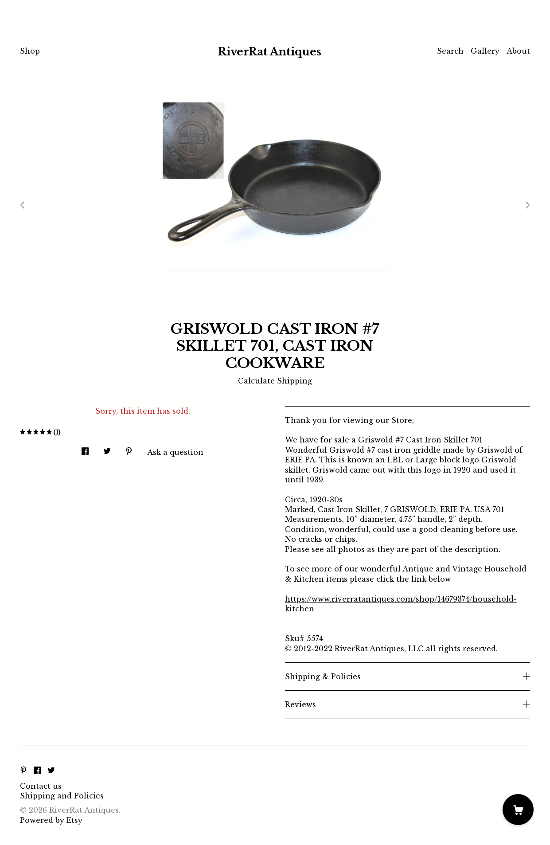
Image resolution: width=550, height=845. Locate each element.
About (518, 51)
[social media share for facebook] (85, 448)
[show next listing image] (508, 202)
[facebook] (37, 771)
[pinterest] (23, 771)
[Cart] (518, 809)
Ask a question (175, 452)
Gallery (485, 51)
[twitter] (51, 771)
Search (450, 51)
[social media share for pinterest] (129, 448)
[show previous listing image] (42, 202)
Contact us (41, 786)
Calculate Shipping (275, 380)
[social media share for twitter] (107, 448)
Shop (30, 51)
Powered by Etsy (51, 820)
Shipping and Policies (62, 795)
